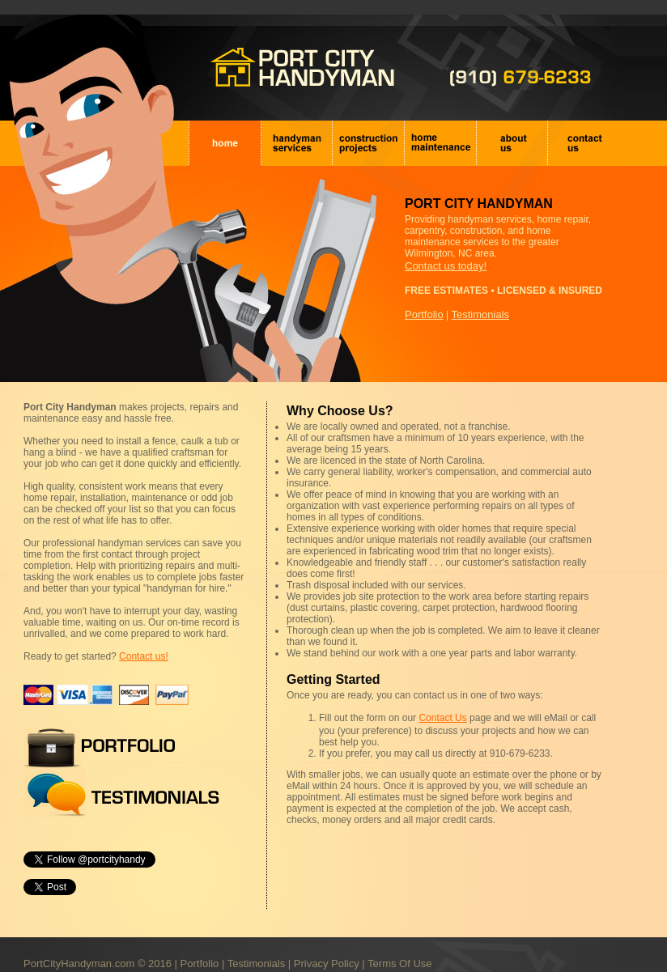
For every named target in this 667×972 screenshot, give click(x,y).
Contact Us (442, 718)
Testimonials (481, 314)
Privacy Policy (326, 949)
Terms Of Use (399, 949)
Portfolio (424, 314)
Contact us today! (445, 266)
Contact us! (143, 656)
